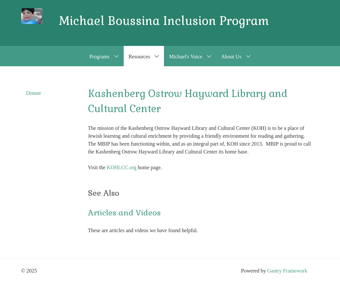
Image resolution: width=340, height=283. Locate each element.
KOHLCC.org (121, 167)
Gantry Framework (287, 270)
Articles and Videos (124, 213)
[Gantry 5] (32, 16)
